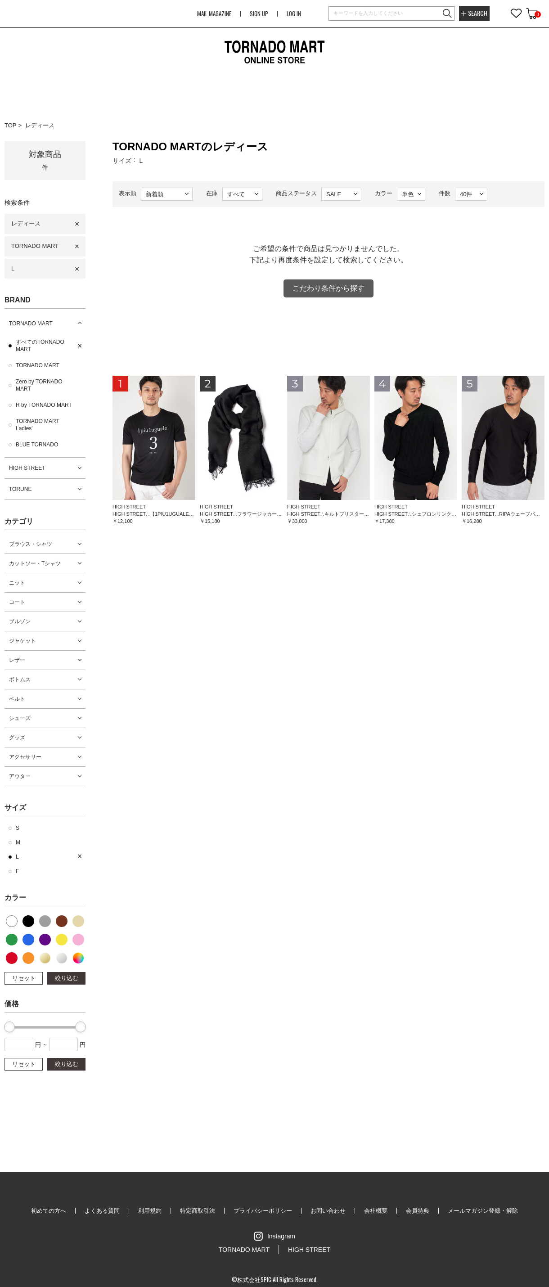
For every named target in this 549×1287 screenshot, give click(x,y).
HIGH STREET (27, 468)
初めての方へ (48, 1210)
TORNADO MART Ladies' (37, 425)
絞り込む (66, 978)
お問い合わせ (328, 1210)
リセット (24, 978)
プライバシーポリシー (263, 1210)
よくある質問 (102, 1210)
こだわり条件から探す (328, 288)
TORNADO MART (34, 246)
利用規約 (150, 1210)
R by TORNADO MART (44, 405)
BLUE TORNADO (37, 444)
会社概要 (375, 1210)
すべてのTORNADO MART (40, 345)
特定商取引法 (197, 1210)
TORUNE (20, 489)
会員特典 (417, 1210)
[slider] (9, 1027)
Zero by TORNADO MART (39, 385)
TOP (10, 125)
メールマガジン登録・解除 (483, 1210)
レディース (39, 125)
